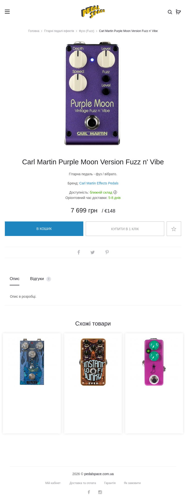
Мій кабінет (53, 483)
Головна (33, 31)
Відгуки (40, 278)
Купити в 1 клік (125, 229)
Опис (14, 278)
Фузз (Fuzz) (86, 31)
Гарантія (110, 483)
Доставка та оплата (83, 483)
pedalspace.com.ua (99, 474)
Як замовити (132, 483)
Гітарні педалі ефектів (59, 31)
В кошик (44, 229)
